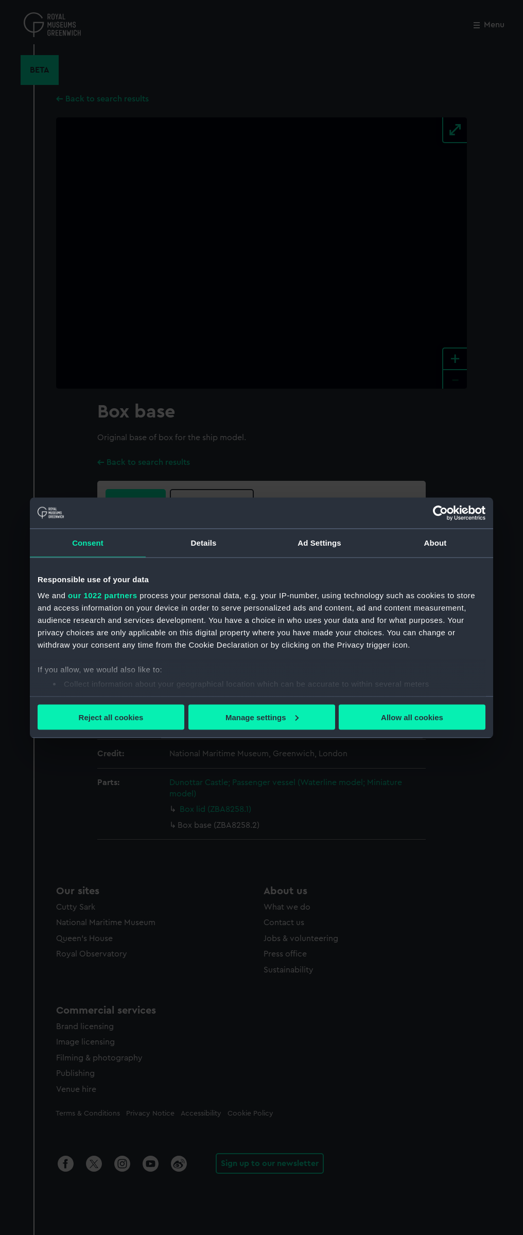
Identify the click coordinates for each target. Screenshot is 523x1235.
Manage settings (262, 716)
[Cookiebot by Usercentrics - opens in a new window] (440, 512)
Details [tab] (204, 542)
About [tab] (435, 542)
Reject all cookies (111, 716)
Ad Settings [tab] (319, 542)
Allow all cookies (412, 716)
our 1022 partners (102, 595)
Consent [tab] (87, 542)
